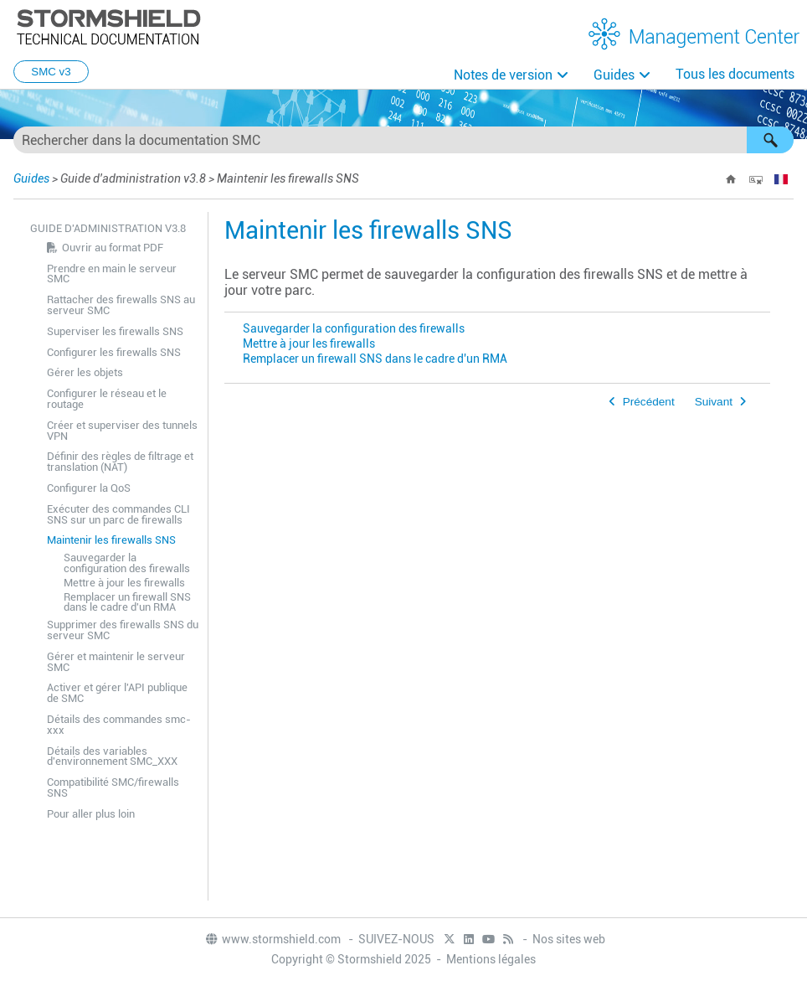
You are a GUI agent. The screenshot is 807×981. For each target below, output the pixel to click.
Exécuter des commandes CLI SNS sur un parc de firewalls (118, 514)
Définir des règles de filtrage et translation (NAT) (120, 461)
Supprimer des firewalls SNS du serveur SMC (122, 630)
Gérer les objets (85, 372)
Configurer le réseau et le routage (107, 398)
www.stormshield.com (272, 939)
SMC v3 (50, 71)
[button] (770, 139)
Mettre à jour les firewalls (124, 582)
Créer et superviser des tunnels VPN (122, 430)
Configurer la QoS (89, 488)
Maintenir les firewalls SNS (111, 540)
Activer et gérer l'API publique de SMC (117, 693)
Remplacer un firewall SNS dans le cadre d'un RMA (127, 602)
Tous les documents (735, 74)
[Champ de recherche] (403, 139)
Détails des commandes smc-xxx (119, 724)
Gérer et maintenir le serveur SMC (116, 662)
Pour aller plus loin (91, 814)
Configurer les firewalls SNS (114, 352)
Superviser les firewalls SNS (115, 331)
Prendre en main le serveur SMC (112, 274)
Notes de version (503, 75)
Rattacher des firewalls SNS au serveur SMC (121, 305)
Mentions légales (491, 959)
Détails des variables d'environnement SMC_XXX (112, 756)
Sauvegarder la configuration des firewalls (127, 563)
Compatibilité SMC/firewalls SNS (113, 787)
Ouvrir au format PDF (112, 247)
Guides (614, 75)
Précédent (649, 401)
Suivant (713, 401)
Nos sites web (568, 939)
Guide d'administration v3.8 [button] (108, 228)
